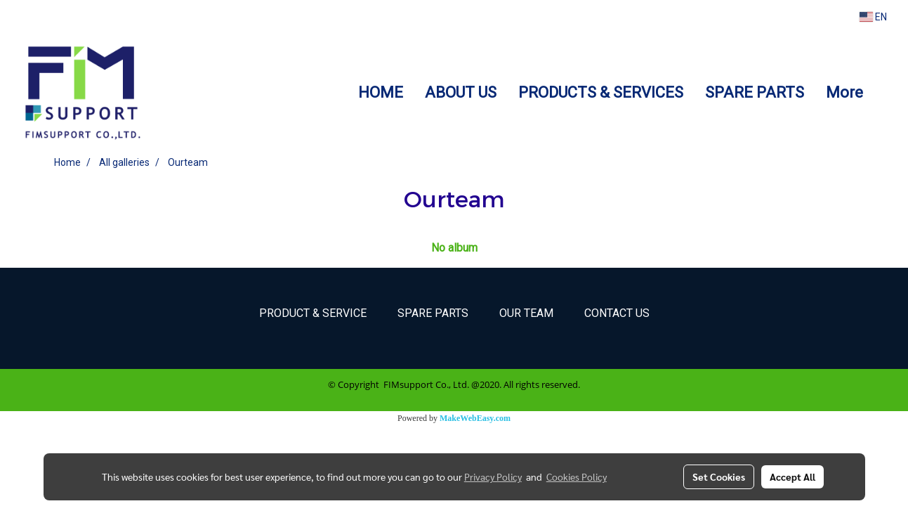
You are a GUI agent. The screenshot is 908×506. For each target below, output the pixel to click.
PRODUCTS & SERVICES (600, 92)
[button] (886, 92)
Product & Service (313, 313)
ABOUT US (460, 92)
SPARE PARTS (754, 92)
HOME (380, 92)
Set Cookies (718, 476)
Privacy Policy (493, 476)
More (844, 92)
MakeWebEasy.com (475, 418)
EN (873, 16)
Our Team (526, 313)
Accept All (792, 476)
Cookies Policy (576, 476)
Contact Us (617, 313)
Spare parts (432, 313)
